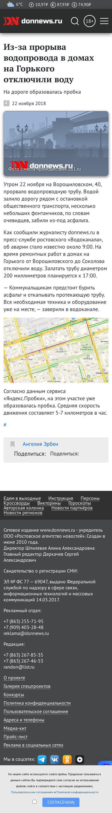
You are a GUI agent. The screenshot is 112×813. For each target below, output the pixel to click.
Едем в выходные (22, 498)
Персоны (90, 498)
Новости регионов (23, 512)
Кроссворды (17, 503)
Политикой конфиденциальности (77, 792)
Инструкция (60, 498)
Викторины (49, 503)
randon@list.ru (19, 667)
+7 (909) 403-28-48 (24, 627)
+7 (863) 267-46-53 (23, 661)
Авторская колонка (24, 508)
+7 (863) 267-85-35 (23, 655)
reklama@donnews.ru (26, 633)
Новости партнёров (72, 508)
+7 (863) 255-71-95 (24, 621)
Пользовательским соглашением (32, 792)
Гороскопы (79, 503)
